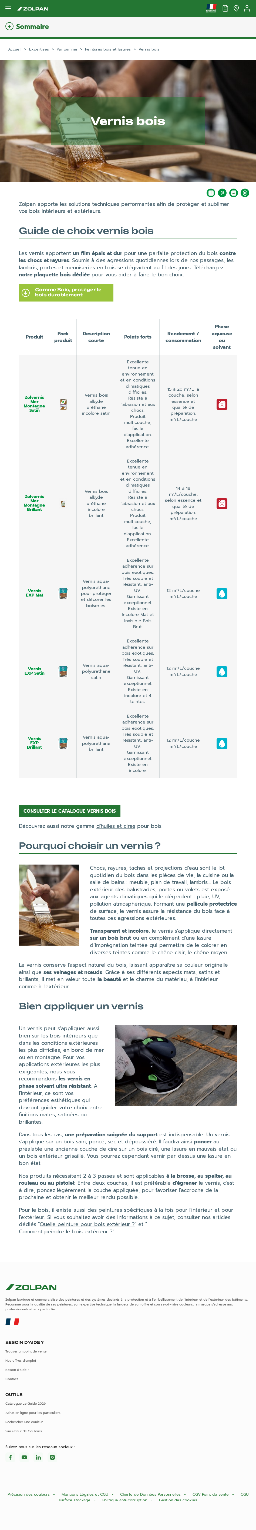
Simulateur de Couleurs (23, 1431)
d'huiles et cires (115, 826)
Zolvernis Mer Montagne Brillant (34, 503)
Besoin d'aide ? (17, 1369)
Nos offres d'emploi (20, 1360)
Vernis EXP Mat (34, 593)
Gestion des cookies (178, 1500)
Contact (11, 1379)
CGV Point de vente (211, 1494)
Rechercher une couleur (24, 1421)
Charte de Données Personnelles (151, 1494)
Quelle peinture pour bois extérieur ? (87, 1224)
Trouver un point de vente (25, 1351)
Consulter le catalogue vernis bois (69, 811)
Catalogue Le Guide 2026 (25, 1403)
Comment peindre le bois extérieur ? (66, 1231)
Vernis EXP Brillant (34, 742)
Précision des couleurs (29, 1494)
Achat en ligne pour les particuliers (32, 1412)
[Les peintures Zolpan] (32, 8)
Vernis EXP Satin (35, 671)
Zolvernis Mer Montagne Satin (34, 404)
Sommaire (32, 27)
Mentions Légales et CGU (86, 1494)
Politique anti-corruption (125, 1500)
